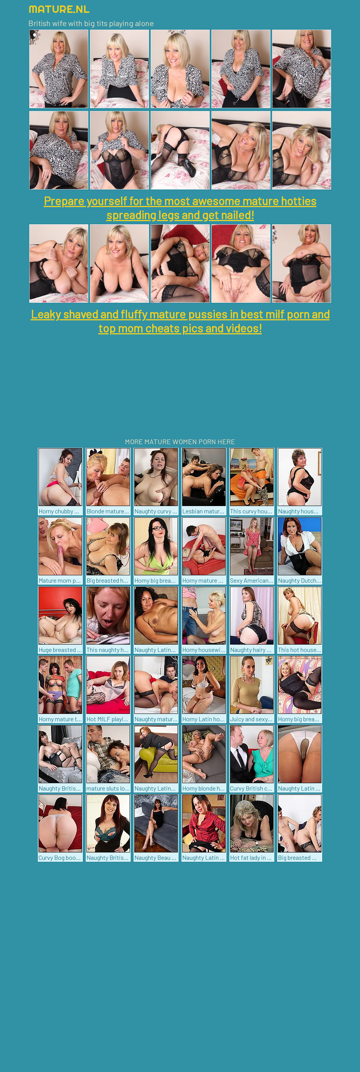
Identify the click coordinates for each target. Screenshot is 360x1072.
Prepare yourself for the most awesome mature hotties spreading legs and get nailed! (180, 207)
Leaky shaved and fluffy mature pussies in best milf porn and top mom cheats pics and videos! (180, 321)
